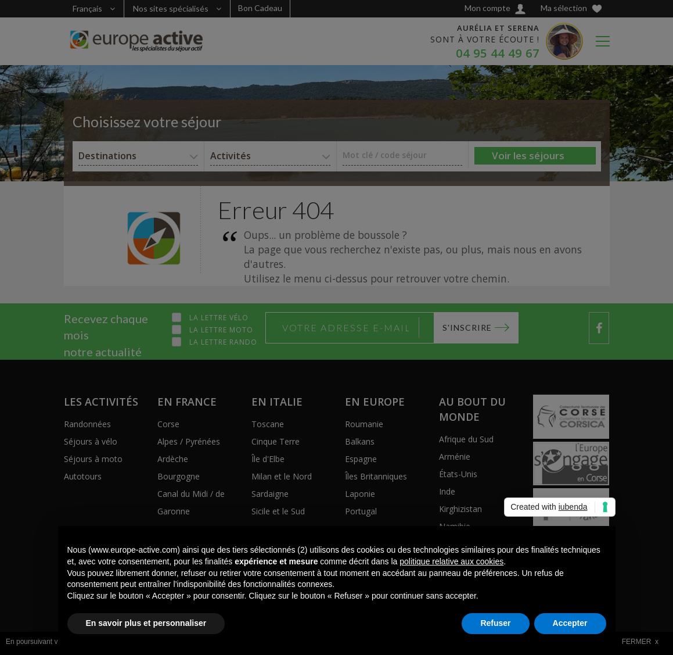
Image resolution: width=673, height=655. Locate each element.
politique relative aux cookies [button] (451, 561)
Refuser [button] (495, 623)
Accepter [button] (570, 623)
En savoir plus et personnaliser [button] (146, 623)
